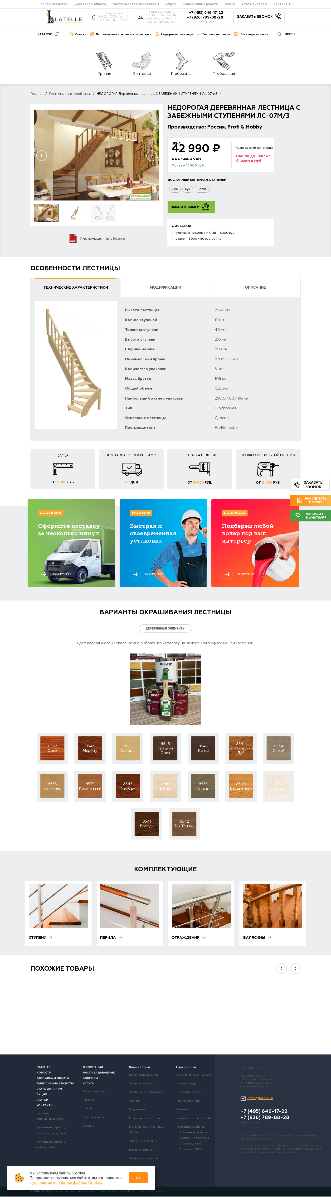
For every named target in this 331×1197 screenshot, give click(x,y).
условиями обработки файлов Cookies (67, 1182)
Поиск (286, 34)
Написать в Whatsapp (310, 516)
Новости (43, 1073)
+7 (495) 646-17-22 (206, 13)
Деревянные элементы (165, 629)
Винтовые (182, 1110)
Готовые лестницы (216, 34)
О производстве (54, 4)
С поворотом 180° (190, 1150)
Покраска (89, 1100)
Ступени (41, 938)
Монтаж (88, 1109)
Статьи (42, 1100)
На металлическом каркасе (193, 1075)
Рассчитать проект (311, 500)
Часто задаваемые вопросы (136, 4)
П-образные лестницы (194, 1138)
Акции (230, 4)
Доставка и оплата (90, 4)
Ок (138, 1177)
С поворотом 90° (190, 1144)
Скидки (80, 34)
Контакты (281, 4)
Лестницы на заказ (254, 34)
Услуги (171, 4)
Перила (111, 938)
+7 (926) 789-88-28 (205, 17)
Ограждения (189, 938)
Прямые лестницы (187, 1101)
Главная (36, 93)
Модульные (137, 1110)
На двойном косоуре (188, 1092)
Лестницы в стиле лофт (144, 1159)
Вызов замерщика (95, 1092)
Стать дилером (254, 4)
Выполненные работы (200, 4)
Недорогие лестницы (177, 34)
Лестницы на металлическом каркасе (123, 34)
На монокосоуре (185, 1084)
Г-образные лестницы (193, 1133)
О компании (93, 1067)
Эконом (134, 1101)
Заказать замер (190, 207)
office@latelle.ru (260, 1098)
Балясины (257, 938)
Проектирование (94, 1117)
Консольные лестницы (144, 1075)
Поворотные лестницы (190, 1127)
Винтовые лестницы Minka (193, 1118)
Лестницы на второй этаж (70, 93)
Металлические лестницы (146, 1118)
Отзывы (88, 1126)
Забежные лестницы (143, 1141)
